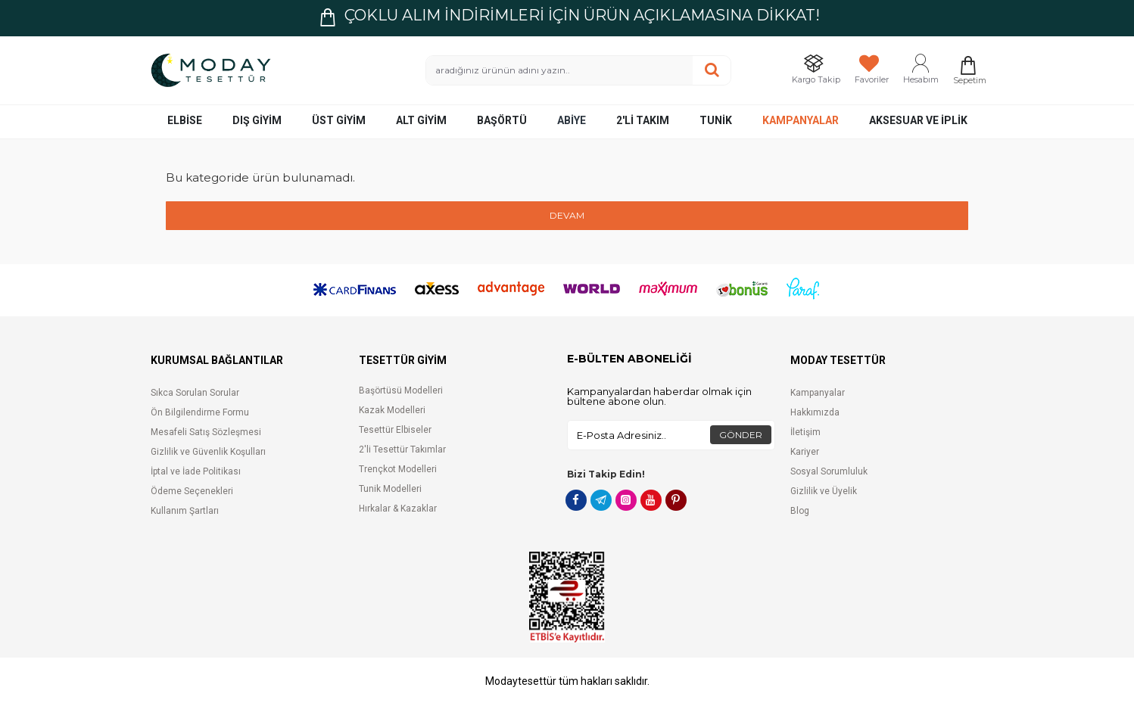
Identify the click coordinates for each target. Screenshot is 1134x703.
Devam (567, 215)
